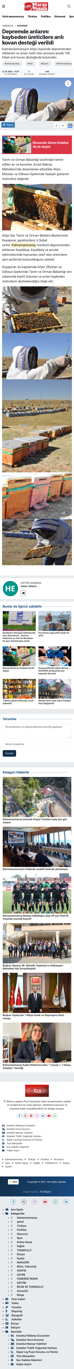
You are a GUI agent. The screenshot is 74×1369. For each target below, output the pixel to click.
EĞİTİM (18, 1282)
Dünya (64, 1163)
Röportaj (13, 1311)
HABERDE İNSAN (24, 1278)
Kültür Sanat (20, 1163)
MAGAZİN (20, 1262)
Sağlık (35, 1163)
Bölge (17, 1295)
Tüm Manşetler (12, 1143)
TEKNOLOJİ (50, 1163)
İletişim (12, 1327)
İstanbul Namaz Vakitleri (17, 1132)
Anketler (13, 1319)
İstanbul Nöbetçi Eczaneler (18, 1125)
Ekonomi (59, 16)
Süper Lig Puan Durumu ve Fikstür (22, 1139)
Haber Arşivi (11, 1150)
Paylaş (8, 124)
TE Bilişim (45, 1191)
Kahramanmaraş (13, 16)
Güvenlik (19, 1291)
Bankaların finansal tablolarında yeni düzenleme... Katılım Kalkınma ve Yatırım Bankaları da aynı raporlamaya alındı (19, 637)
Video (12, 1303)
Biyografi (14, 1315)
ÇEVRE (18, 1274)
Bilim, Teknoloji (23, 1266)
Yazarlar (13, 1307)
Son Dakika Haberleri (15, 1147)
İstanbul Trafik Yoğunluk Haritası (21, 1136)
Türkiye (32, 16)
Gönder (9, 753)
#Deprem (44, 63)
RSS (13, 1181)
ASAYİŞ (18, 1270)
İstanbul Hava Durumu (16, 1129)
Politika (46, 16)
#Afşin (30, 63)
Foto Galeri (15, 1299)
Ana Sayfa (14, 1209)
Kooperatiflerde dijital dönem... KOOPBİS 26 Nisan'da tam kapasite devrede (54, 671)
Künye (12, 1323)
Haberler (7, 25)
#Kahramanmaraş (11, 63)
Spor (6, 1163)
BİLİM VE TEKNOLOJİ (27, 1286)
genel (17, 1221)
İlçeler (7, 1166)
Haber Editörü (29, 586)
